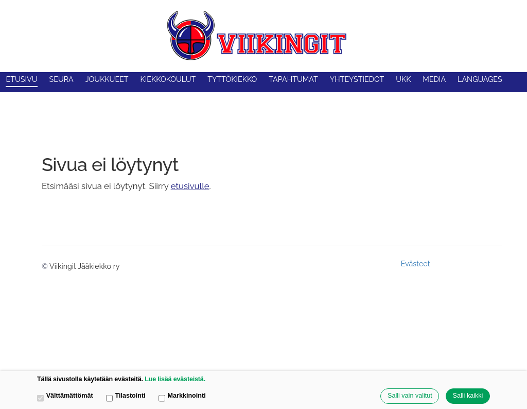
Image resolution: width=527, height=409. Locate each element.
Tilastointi (126, 396)
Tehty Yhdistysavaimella (468, 263)
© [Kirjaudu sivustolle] (45, 266)
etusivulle (190, 186)
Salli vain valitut (410, 395)
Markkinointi (182, 396)
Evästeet (415, 263)
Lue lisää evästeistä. (175, 379)
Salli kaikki (468, 395)
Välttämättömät (65, 396)
